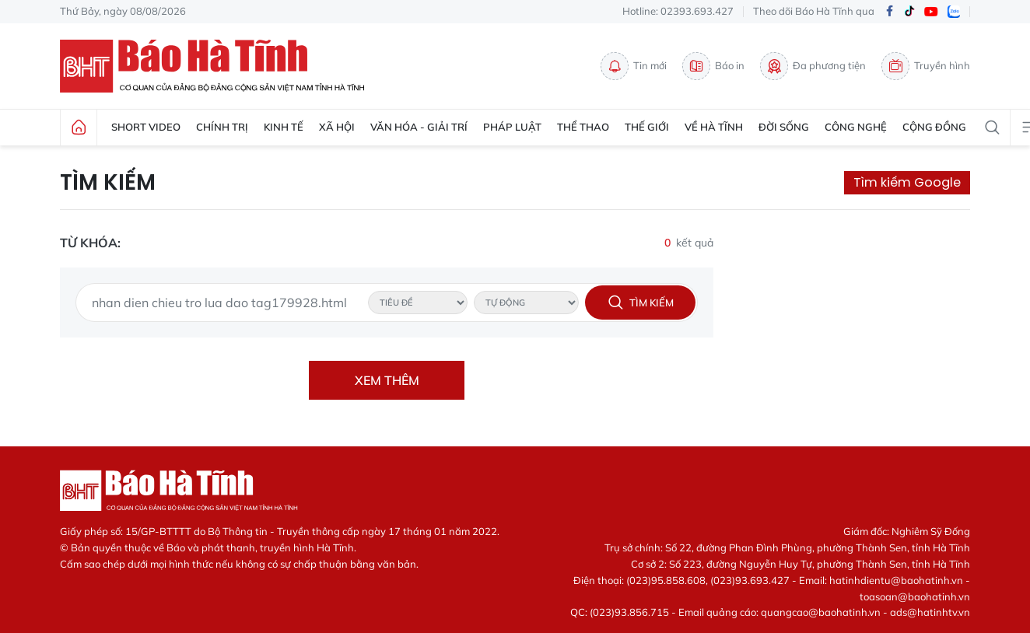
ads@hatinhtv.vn (930, 612)
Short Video (145, 127)
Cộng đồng (934, 127)
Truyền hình (925, 66)
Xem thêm (387, 380)
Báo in (713, 66)
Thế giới (647, 127)
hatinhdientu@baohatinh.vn (896, 580)
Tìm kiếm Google (907, 182)
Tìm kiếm (108, 183)
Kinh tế (283, 127)
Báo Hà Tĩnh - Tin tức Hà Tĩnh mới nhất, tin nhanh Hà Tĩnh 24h (219, 66)
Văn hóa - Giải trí (419, 127)
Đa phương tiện (813, 66)
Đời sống (783, 127)
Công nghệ (856, 127)
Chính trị (222, 127)
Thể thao (583, 127)
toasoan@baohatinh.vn (915, 596)
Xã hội (337, 127)
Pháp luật (512, 127)
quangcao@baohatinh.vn (821, 612)
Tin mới (634, 66)
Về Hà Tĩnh (714, 127)
